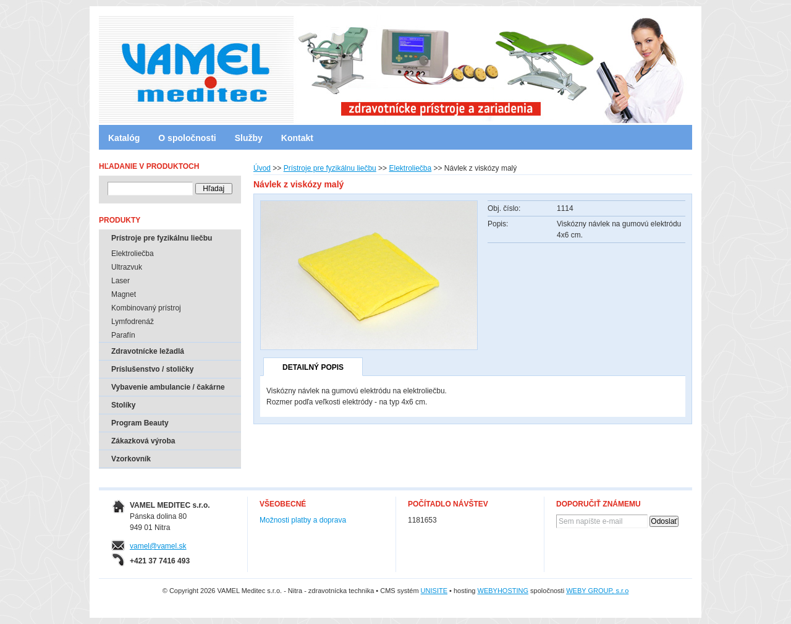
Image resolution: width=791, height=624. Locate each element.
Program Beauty (140, 423)
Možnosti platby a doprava (303, 520)
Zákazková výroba (143, 441)
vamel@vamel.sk (158, 546)
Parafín (123, 335)
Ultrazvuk (126, 267)
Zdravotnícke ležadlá (147, 351)
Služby (249, 138)
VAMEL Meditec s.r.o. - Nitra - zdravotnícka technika (151, 64)
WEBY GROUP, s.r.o (597, 590)
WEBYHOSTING (503, 590)
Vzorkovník (131, 459)
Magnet (123, 294)
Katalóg (124, 138)
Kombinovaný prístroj (146, 308)
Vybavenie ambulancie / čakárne (168, 387)
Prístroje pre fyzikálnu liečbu (330, 168)
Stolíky (123, 405)
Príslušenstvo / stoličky (152, 369)
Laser (120, 280)
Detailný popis (313, 367)
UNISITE (434, 590)
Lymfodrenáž (132, 321)
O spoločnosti (187, 138)
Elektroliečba (410, 168)
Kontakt (297, 138)
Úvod (262, 168)
